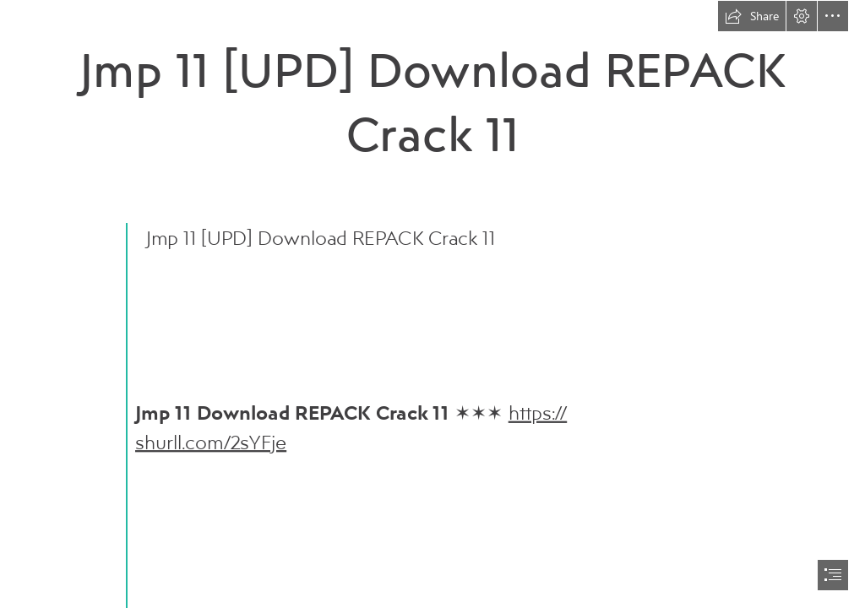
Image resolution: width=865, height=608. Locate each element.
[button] (752, 16)
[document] (432, 304)
